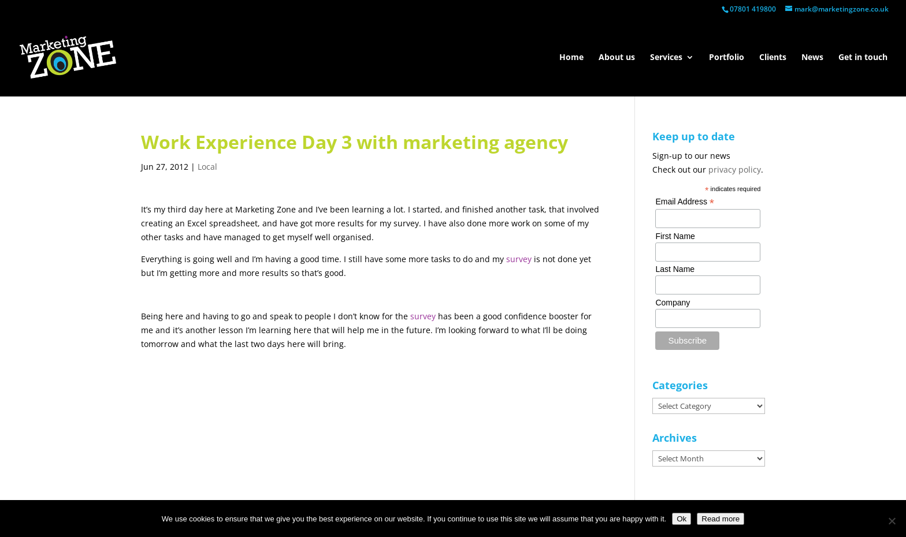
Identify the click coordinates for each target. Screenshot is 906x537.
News (812, 57)
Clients (772, 57)
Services (666, 57)
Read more (720, 518)
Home (571, 57)
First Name (675, 236)
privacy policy (734, 169)
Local (207, 166)
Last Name (675, 269)
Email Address (684, 201)
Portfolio (726, 57)
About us (617, 57)
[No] (891, 521)
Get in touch (863, 57)
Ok (681, 518)
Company (672, 302)
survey (519, 258)
